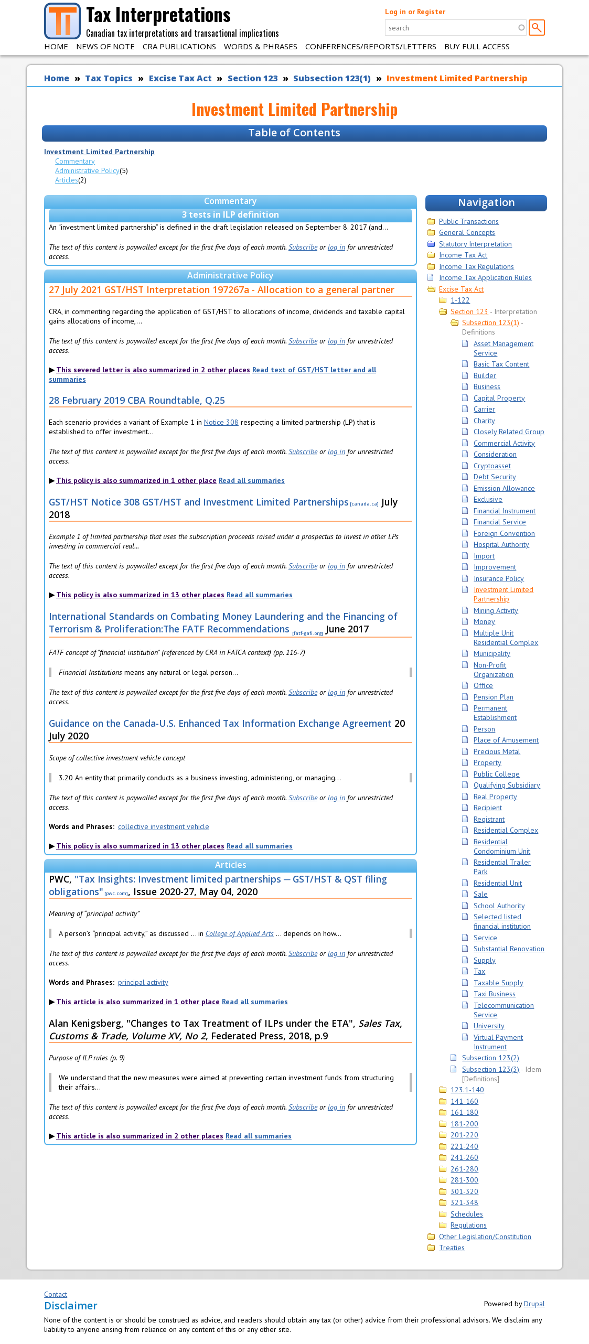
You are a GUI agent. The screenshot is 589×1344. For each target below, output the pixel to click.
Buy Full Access (477, 46)
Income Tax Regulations (476, 266)
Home (56, 46)
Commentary (75, 161)
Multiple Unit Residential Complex (506, 637)
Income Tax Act (463, 255)
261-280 (464, 1169)
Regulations (469, 1225)
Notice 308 (221, 422)
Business (487, 386)
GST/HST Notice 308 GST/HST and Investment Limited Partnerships (199, 502)
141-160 (464, 1101)
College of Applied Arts (240, 933)
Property (487, 762)
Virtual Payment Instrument (498, 1042)
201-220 (464, 1134)
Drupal (534, 1303)
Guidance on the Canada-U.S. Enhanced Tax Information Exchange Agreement (220, 723)
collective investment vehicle (163, 826)
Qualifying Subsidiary (507, 785)
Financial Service (500, 521)
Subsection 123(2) (490, 1057)
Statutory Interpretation (475, 244)
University (489, 1025)
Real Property (495, 796)
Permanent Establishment (495, 712)
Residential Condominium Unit (502, 846)
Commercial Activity (504, 443)
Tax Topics (109, 78)
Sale (481, 894)
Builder (485, 375)
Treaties (452, 1247)
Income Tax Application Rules (485, 277)
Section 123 (252, 78)
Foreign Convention (504, 533)
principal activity (143, 982)
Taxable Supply (498, 982)
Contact (55, 1294)
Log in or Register (415, 11)
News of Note (105, 46)
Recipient (488, 807)
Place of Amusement (506, 740)
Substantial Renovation (509, 948)
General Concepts (467, 232)
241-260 (464, 1157)
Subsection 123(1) (332, 78)
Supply (485, 960)
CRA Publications (179, 46)
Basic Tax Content (501, 364)
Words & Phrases (260, 46)
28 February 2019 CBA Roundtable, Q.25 (137, 400)
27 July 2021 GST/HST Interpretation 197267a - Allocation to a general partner (221, 289)
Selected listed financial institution (502, 921)
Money (484, 621)
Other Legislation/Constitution (485, 1236)
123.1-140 (467, 1089)
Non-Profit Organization (493, 669)
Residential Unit (498, 883)
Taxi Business (495, 993)
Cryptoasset (492, 465)
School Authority (499, 905)
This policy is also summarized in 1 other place (136, 480)
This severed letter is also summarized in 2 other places (153, 369)
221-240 (464, 1146)
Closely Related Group (509, 431)
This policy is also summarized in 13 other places (140, 594)
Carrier (484, 409)
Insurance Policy (499, 578)
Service (485, 937)
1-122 (460, 300)
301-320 (464, 1191)
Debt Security (495, 476)
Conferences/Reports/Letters (370, 46)
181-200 (464, 1123)
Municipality (492, 653)
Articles (66, 180)
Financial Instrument (505, 510)
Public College (497, 774)
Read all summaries (252, 480)
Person (484, 729)
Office (483, 685)
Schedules (467, 1214)
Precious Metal (497, 751)
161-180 (464, 1112)
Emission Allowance (504, 488)
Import (484, 556)
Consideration (495, 454)
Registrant (489, 819)
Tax (479, 971)
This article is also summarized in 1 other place (138, 1001)
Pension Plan (493, 697)
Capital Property (499, 398)
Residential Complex (506, 830)
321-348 (464, 1202)
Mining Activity (496, 610)
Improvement (495, 567)
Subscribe (302, 247)
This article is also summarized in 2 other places (139, 1136)
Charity (484, 420)
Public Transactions (469, 221)
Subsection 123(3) (490, 1069)
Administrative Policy (87, 170)
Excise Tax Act (180, 78)
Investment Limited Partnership (457, 78)
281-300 (464, 1180)
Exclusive (488, 499)
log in (336, 247)
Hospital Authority (501, 544)
